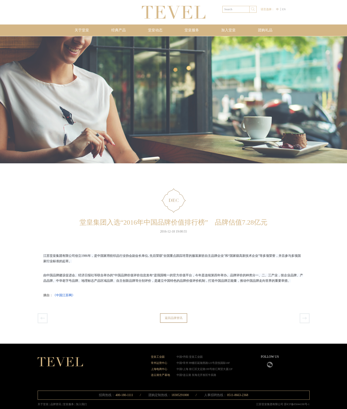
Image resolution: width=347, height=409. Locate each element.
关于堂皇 (82, 30)
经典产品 (118, 30)
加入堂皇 (228, 30)
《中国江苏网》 (64, 295)
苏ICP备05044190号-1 (297, 404)
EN (284, 9)
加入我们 (81, 404)
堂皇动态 (155, 30)
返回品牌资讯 (173, 318)
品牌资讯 (56, 404)
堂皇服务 (191, 30)
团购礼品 (265, 30)
